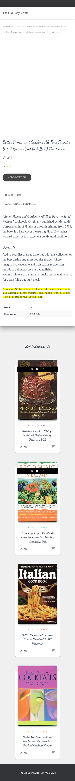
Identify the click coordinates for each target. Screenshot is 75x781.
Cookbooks (21, 26)
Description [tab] (13, 195)
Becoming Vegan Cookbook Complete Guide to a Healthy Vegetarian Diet (37, 537)
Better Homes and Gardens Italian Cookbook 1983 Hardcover (37, 639)
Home (5, 26)
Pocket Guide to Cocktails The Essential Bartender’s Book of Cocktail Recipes (37, 741)
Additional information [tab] (21, 204)
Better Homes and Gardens (38, 26)
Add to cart (15, 177)
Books (12, 26)
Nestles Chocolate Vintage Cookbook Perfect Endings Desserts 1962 (37, 435)
